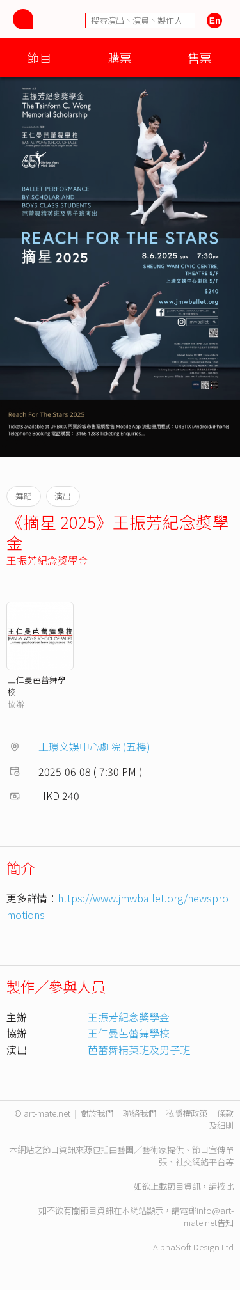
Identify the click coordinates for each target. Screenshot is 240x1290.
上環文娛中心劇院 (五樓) (94, 746)
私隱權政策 (186, 1113)
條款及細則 (221, 1119)
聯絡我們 (139, 1113)
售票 (200, 57)
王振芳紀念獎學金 (47, 560)
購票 (120, 57)
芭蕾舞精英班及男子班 (139, 1049)
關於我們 (96, 1113)
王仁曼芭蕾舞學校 (129, 1033)
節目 (40, 57)
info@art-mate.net (209, 1216)
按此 (225, 1186)
